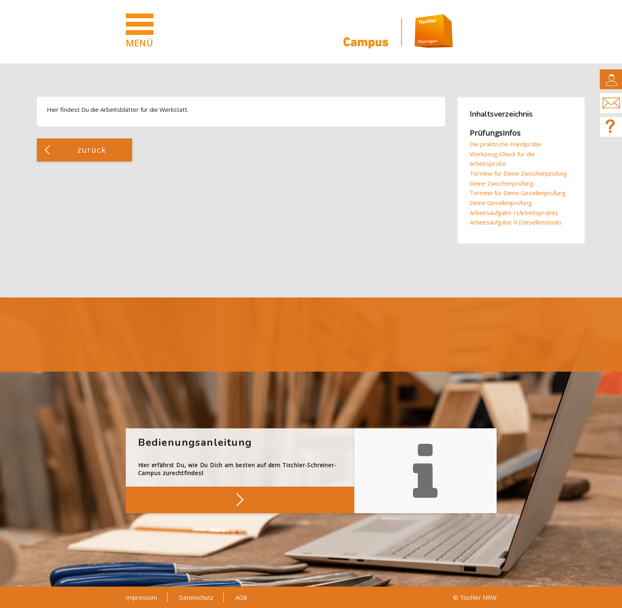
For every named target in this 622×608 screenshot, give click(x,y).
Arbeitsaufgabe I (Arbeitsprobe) (513, 213)
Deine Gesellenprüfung (501, 203)
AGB (241, 597)
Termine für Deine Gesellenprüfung (518, 193)
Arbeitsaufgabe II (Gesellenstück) (515, 222)
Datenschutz (196, 597)
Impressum (141, 597)
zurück (91, 149)
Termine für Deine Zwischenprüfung (518, 173)
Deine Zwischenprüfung (502, 183)
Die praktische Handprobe (505, 144)
